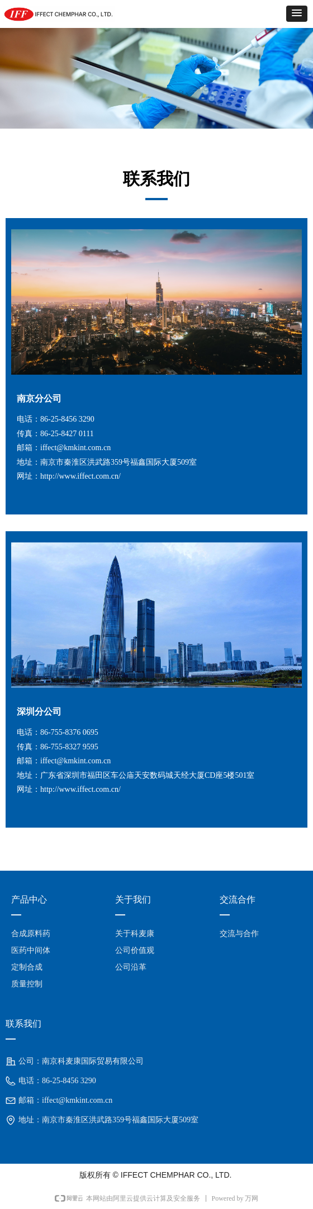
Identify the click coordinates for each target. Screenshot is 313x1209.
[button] (296, 14)
